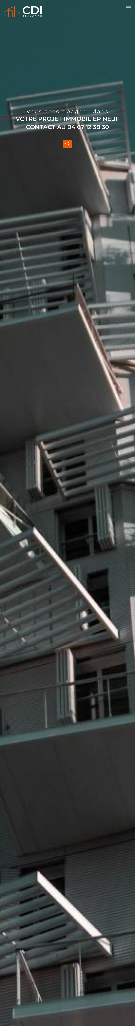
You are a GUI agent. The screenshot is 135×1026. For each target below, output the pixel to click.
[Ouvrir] (67, 144)
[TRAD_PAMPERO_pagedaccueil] (23, 17)
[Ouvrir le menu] (129, 7)
